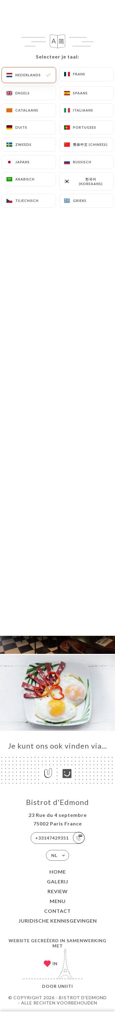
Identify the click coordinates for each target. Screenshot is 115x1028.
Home (57, 871)
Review (58, 891)
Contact (57, 911)
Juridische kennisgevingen (57, 921)
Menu (58, 901)
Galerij (57, 881)
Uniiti (65, 986)
